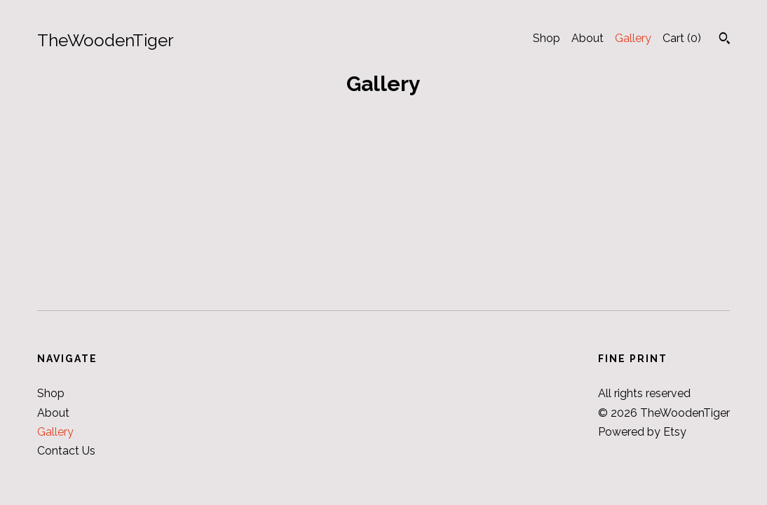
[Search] (724, 40)
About (587, 38)
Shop (546, 38)
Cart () (682, 38)
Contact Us (66, 450)
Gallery (633, 38)
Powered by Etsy (642, 431)
